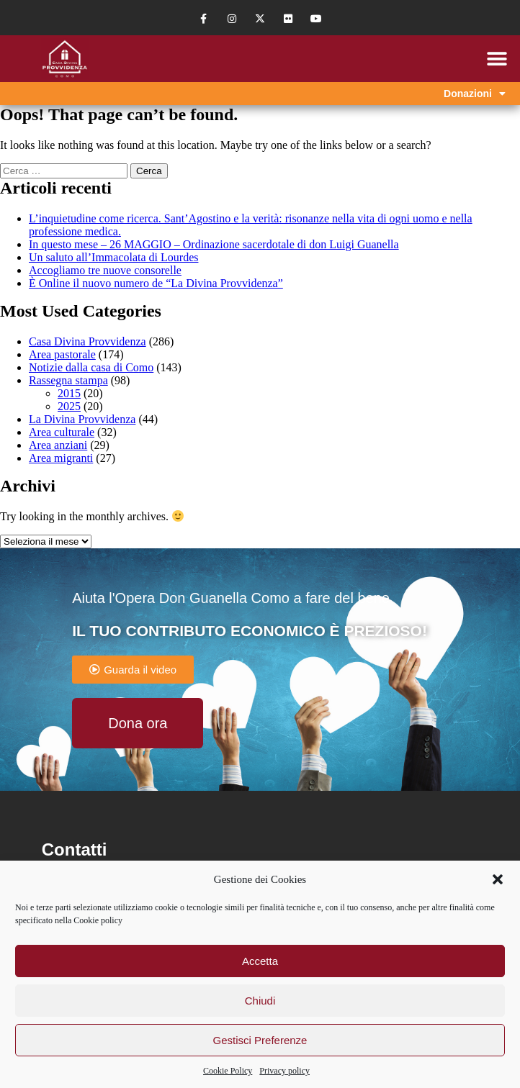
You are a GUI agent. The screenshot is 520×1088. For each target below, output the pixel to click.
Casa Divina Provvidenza (87, 341)
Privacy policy (284, 1071)
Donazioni (475, 93)
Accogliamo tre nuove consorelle (105, 270)
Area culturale (61, 432)
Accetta (260, 961)
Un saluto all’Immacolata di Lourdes (113, 257)
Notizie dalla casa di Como (91, 367)
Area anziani (58, 445)
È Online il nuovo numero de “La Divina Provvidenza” (156, 283)
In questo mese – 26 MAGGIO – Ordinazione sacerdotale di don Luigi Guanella (214, 244)
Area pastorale (62, 354)
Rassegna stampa (68, 380)
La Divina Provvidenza (82, 419)
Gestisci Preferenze (260, 1040)
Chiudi (260, 1000)
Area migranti (61, 458)
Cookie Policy (227, 1071)
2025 (69, 406)
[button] (497, 879)
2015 (69, 393)
